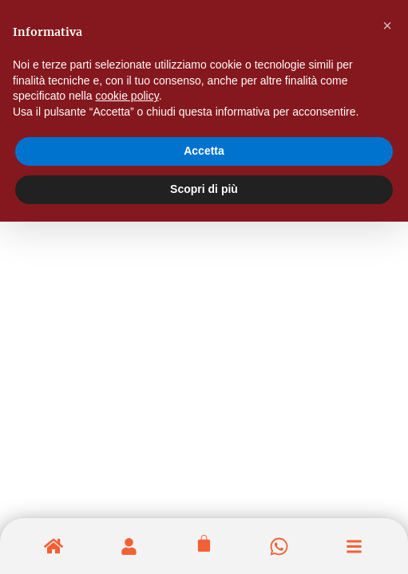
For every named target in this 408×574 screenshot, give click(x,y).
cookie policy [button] (127, 95)
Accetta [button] (204, 150)
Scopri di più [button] (204, 189)
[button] (387, 25)
